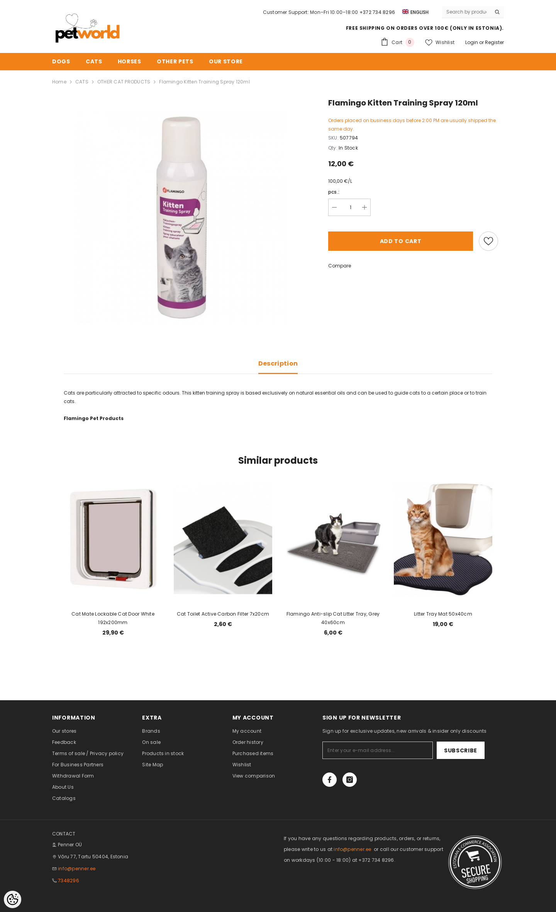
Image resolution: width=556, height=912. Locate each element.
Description (278, 363)
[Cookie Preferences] (12, 899)
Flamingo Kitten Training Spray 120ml (204, 81)
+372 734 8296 (377, 12)
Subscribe (460, 750)
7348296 (68, 880)
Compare (339, 265)
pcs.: (333, 192)
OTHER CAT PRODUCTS (123, 81)
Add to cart (401, 241)
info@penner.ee (76, 868)
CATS (81, 81)
